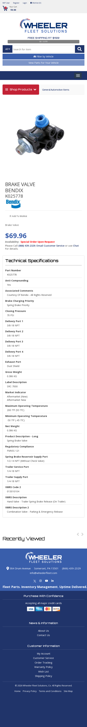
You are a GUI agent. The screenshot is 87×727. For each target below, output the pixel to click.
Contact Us (43, 635)
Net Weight (12, 426)
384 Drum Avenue (18, 568)
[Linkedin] (52, 580)
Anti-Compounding (16, 280)
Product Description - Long (21, 436)
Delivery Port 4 (14, 351)
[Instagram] (40, 580)
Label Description (16, 382)
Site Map (68, 691)
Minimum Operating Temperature (26, 416)
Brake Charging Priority (19, 300)
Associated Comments (19, 290)
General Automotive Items (55, 89)
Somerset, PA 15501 (46, 568)
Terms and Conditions (50, 691)
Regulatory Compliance (19, 446)
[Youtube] (46, 580)
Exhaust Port (13, 361)
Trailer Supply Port (16, 477)
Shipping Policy (43, 676)
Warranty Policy (43, 667)
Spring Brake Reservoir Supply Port (26, 456)
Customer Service (43, 658)
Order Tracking (43, 662)
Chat (76, 245)
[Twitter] (34, 580)
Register (16, 3)
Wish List (43, 671)
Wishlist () (35, 3)
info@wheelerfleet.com (43, 573)
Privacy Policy (30, 691)
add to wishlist (19, 216)
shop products (19, 89)
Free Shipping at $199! (43, 38)
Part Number (13, 270)
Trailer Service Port (17, 466)
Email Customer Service (50, 245)
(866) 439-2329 (26, 245)
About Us (43, 630)
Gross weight (13, 372)
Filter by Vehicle (43, 56)
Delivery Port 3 (14, 341)
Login (25, 3)
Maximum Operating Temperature (26, 405)
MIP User (6, 3)
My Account (43, 653)
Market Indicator (15, 392)
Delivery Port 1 (14, 321)
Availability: (12, 241)
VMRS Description (16, 497)
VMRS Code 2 (13, 487)
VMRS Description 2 (17, 507)
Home (17, 691)
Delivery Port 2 (14, 331)
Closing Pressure (15, 311)
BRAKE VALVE (20, 184)
